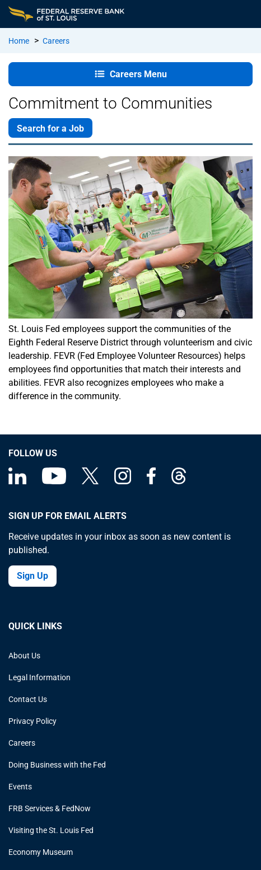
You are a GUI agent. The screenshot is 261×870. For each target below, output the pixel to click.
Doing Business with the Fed (57, 764)
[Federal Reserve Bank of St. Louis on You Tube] (54, 481)
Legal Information (39, 677)
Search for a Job (50, 128)
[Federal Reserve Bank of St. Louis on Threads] (178, 481)
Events (20, 786)
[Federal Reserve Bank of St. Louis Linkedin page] (17, 481)
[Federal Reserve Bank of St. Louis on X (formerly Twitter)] (90, 481)
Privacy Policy (32, 721)
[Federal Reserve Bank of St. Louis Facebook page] (151, 481)
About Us (24, 655)
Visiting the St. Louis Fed (51, 830)
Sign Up (32, 575)
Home (18, 40)
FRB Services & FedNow (49, 808)
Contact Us (27, 699)
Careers (56, 40)
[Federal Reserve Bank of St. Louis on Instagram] (122, 481)
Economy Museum (40, 852)
